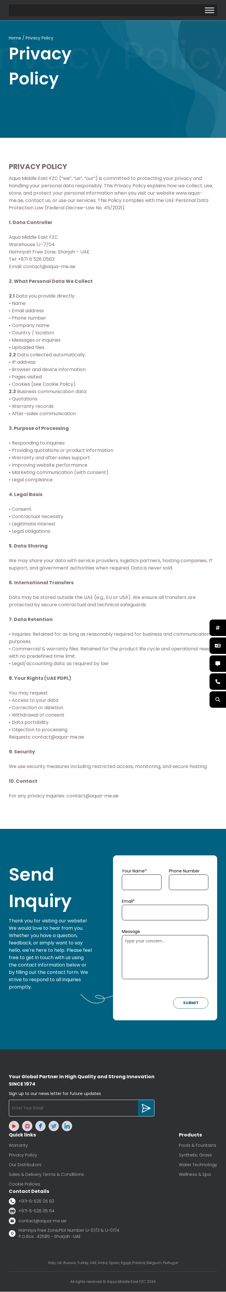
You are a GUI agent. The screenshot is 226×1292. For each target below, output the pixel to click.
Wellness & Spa (195, 1175)
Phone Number (184, 871)
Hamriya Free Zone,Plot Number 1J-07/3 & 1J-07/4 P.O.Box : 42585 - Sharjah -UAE (64, 1234)
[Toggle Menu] (209, 10)
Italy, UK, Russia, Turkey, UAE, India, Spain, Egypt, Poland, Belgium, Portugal (113, 1263)
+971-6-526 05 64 (31, 1211)
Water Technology (198, 1165)
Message (131, 932)
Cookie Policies (24, 1184)
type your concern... (165, 957)
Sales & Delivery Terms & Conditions (46, 1175)
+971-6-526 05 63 (31, 1201)
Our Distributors (25, 1165)
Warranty (18, 1146)
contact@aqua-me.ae (38, 1221)
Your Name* (134, 871)
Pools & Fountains (197, 1146)
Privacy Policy (23, 1155)
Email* (128, 901)
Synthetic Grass (195, 1155)
